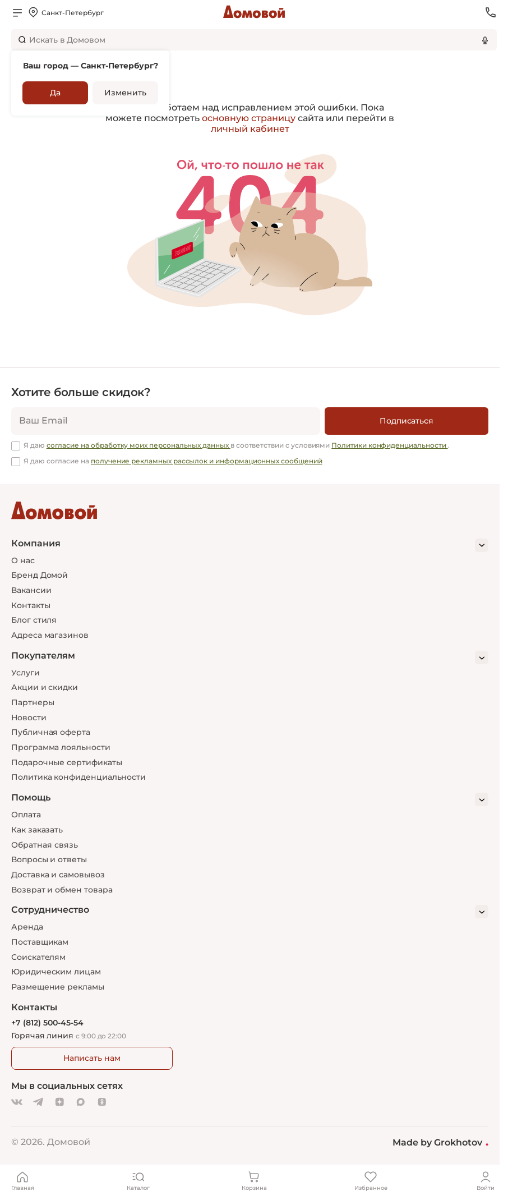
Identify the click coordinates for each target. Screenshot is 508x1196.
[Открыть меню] (17, 12)
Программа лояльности (60, 747)
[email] (165, 421)
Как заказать (37, 830)
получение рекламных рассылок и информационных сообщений (206, 461)
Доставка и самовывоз (58, 875)
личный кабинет (250, 128)
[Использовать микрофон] (485, 39)
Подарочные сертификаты (66, 762)
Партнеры (32, 702)
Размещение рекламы (57, 987)
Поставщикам (39, 942)
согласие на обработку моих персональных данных (138, 445)
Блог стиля (34, 620)
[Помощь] (249, 799)
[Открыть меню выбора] (65, 12)
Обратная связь (44, 845)
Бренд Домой (39, 575)
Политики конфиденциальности (389, 445)
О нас (23, 560)
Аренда (27, 927)
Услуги (25, 673)
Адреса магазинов (50, 635)
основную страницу (248, 118)
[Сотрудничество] (249, 911)
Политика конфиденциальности (78, 777)
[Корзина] (254, 1180)
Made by (440, 1142)
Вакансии (31, 590)
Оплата (26, 814)
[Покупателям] (249, 657)
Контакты (30, 605)
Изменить (125, 93)
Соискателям (38, 957)
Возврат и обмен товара (61, 890)
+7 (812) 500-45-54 (47, 1023)
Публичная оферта (50, 732)
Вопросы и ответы (49, 859)
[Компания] (249, 545)
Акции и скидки (44, 687)
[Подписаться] (406, 421)
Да (55, 93)
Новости (29, 717)
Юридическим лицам (56, 972)
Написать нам (91, 1058)
